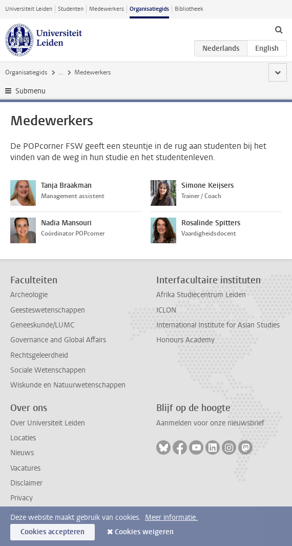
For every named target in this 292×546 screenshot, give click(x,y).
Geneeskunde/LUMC (42, 325)
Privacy (21, 498)
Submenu (30, 91)
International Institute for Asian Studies (218, 325)
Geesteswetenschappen (47, 310)
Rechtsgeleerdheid (39, 355)
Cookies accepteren (52, 532)
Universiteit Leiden (28, 9)
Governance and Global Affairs (58, 340)
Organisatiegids (149, 9)
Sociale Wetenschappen (48, 370)
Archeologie (29, 295)
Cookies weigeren (144, 532)
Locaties (23, 438)
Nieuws (22, 453)
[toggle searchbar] (278, 29)
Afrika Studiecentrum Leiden (201, 295)
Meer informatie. (171, 517)
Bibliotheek (189, 9)
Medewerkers (106, 9)
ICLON (166, 310)
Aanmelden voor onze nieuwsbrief (210, 423)
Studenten (71, 9)
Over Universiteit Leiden (47, 423)
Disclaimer (26, 483)
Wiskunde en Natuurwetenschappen (68, 385)
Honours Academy (185, 340)
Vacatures (25, 468)
